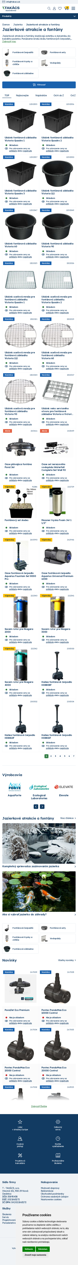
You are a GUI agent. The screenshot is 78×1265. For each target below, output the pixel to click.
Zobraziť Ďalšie (39, 1115)
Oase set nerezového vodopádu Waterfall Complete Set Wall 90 (53, 472)
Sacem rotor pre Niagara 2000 (19, 638)
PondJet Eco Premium (17, 1020)
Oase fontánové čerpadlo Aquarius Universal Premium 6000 (57, 583)
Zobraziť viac (9, 41)
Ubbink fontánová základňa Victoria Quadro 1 (21, 140)
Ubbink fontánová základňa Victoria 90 (57, 247)
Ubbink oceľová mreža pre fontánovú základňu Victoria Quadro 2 (56, 302)
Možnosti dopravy (50, 1197)
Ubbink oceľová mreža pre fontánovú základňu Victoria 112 (20, 359)
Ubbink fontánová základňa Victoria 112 (57, 193)
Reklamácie (47, 1200)
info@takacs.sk (11, 2)
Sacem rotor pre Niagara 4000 (19, 692)
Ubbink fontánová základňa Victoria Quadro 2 (57, 140)
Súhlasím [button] (29, 1249)
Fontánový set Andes (16, 526)
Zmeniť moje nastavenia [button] (35, 1255)
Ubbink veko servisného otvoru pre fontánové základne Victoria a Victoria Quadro (57, 417)
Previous (36, 816)
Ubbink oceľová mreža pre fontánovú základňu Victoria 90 (20, 416)
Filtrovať (39, 85)
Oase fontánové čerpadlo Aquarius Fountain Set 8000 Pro (20, 583)
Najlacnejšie (22, 95)
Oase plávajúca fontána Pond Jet (18, 471)
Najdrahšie (42, 95)
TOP (7, 95)
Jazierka (18, 24)
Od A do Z (60, 95)
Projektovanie (9, 1229)
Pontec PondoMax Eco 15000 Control (17, 1080)
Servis (5, 1226)
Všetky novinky (66, 969)
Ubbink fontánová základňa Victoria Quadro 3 (21, 193)
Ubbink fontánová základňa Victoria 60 (21, 247)
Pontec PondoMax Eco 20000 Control (53, 1080)
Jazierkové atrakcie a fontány (43, 24)
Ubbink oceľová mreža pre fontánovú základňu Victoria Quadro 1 (20, 302)
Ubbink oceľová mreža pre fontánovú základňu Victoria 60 (56, 359)
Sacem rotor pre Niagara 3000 (55, 638)
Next (42, 816)
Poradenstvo (9, 1232)
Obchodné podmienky (52, 1203)
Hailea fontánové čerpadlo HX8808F (56, 692)
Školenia (6, 1223)
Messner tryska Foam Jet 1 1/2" (56, 528)
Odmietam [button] (42, 1249)
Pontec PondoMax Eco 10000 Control (53, 1021)
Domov (6, 24)
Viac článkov (67, 827)
